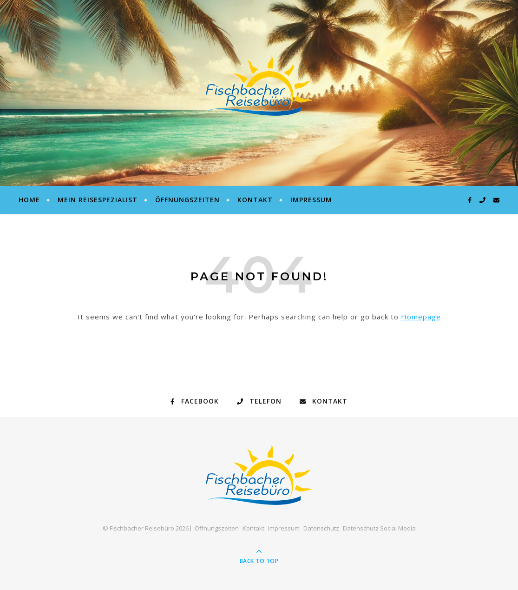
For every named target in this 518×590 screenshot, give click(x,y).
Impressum (311, 199)
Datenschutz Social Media (379, 528)
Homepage (421, 316)
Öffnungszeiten (187, 199)
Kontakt (255, 199)
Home (29, 199)
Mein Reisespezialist (98, 199)
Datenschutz (321, 528)
